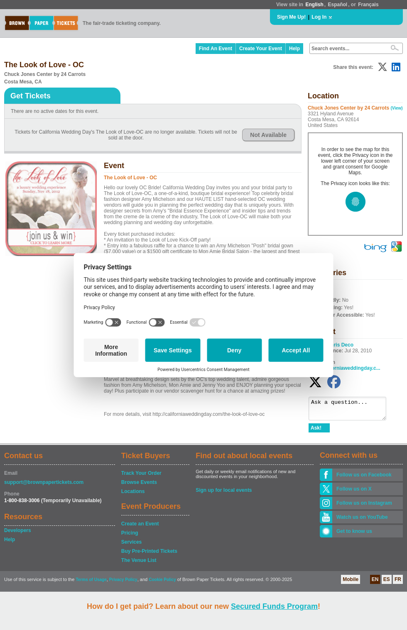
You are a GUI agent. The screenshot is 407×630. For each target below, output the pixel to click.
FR (398, 583)
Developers (17, 534)
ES (386, 583)
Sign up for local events (224, 494)
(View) (396, 108)
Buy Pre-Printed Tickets (149, 555)
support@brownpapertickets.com (43, 486)
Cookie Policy (162, 583)
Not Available (268, 135)
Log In (318, 17)
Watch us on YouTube (362, 521)
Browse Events (139, 486)
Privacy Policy (123, 583)
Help (294, 48)
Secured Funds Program (274, 606)
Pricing (129, 537)
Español (338, 4)
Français (368, 4)
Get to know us (354, 535)
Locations (133, 495)
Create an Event (140, 527)
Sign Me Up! (291, 17)
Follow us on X (354, 493)
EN (375, 583)
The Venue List (139, 564)
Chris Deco (340, 345)
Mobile (350, 583)
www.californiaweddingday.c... (344, 368)
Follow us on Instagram (364, 507)
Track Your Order (141, 477)
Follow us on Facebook (364, 478)
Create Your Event (260, 48)
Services (131, 546)
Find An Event (215, 48)
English (314, 4)
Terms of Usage (91, 583)
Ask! (316, 432)
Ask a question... (352, 410)
